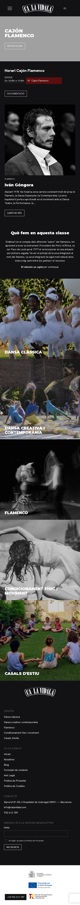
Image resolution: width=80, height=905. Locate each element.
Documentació (15, 93)
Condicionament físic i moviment (21, 732)
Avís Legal (9, 775)
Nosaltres (9, 759)
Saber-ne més (14, 213)
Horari (7, 754)
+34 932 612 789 (15, 897)
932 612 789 (11, 812)
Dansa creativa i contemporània (21, 722)
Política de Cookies (14, 786)
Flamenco (9, 727)
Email (7, 827)
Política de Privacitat (15, 780)
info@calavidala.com (15, 807)
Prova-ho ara (15, 46)
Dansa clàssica (12, 716)
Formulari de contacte (16, 770)
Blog (6, 764)
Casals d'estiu (11, 738)
